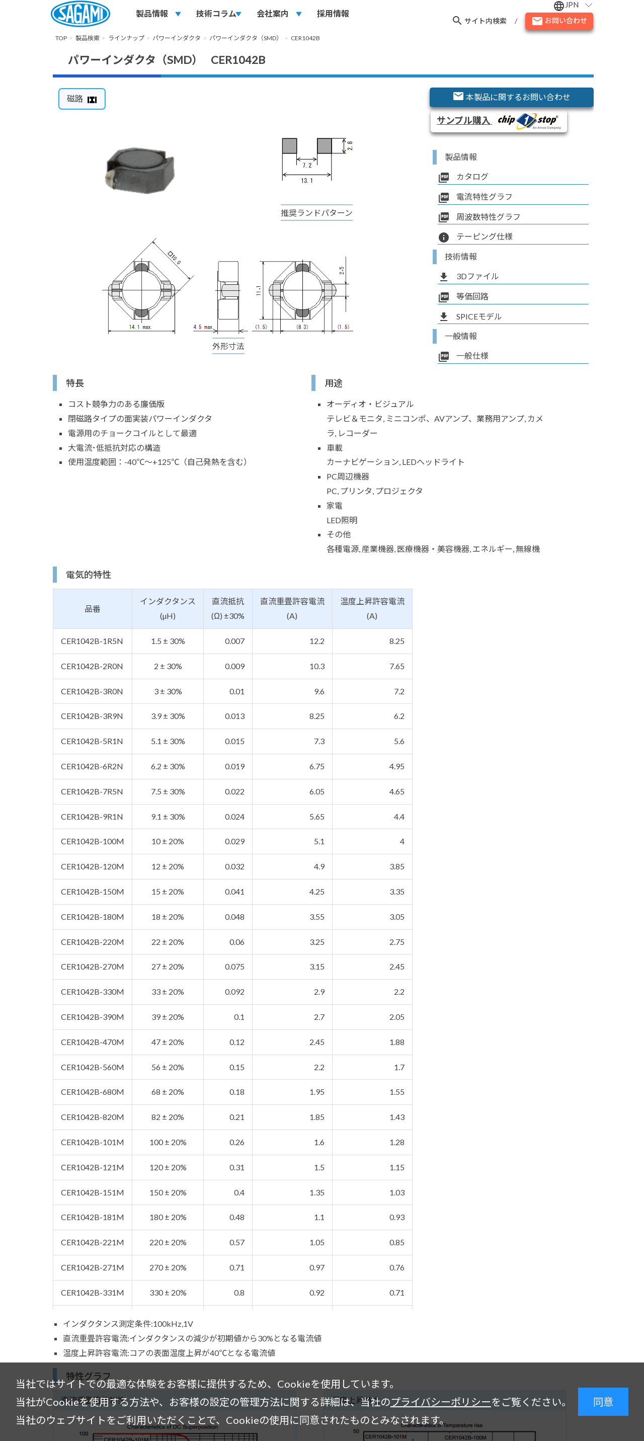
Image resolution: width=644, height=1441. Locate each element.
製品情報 (152, 13)
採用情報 (333, 13)
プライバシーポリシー (440, 1402)
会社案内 (273, 13)
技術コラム (216, 13)
